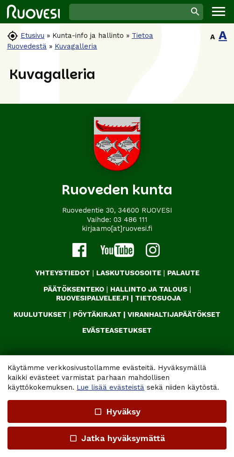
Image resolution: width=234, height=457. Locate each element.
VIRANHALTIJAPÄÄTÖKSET (174, 314)
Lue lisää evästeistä (110, 387)
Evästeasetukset (117, 330)
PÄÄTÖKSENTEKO (73, 289)
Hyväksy (116, 411)
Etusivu (32, 35)
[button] (218, 12)
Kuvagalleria (76, 46)
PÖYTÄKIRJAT (97, 314)
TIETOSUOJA (158, 298)
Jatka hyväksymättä (117, 438)
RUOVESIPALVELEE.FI (92, 298)
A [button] (212, 37)
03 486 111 (130, 219)
